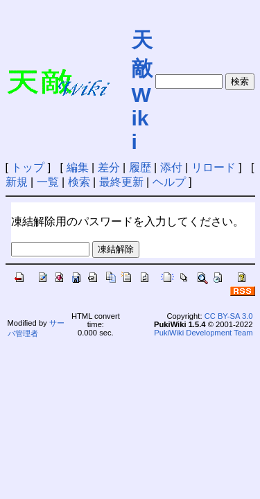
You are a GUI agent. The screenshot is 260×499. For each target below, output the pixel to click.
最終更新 (121, 182)
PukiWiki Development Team (203, 333)
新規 (17, 182)
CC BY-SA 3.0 (229, 316)
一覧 (48, 182)
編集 (78, 167)
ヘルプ (169, 182)
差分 (109, 167)
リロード (213, 167)
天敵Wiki (142, 90)
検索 (79, 182)
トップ (27, 167)
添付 (171, 167)
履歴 (140, 167)
